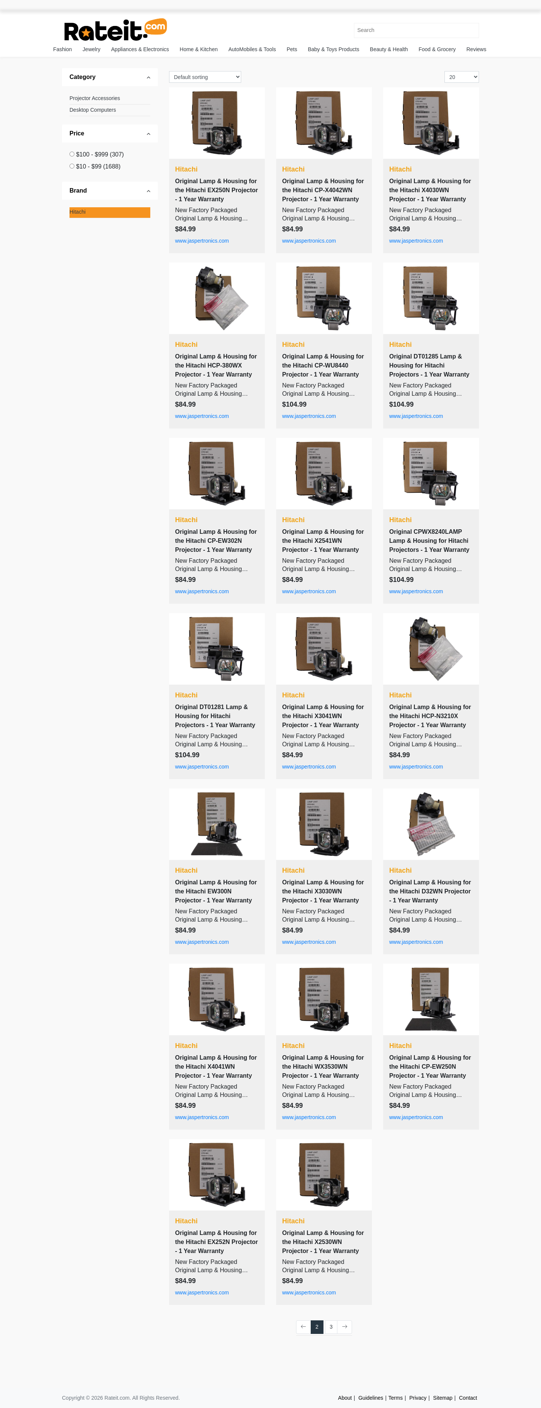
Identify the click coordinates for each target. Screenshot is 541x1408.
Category (82, 77)
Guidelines (370, 1398)
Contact (468, 1398)
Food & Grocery (437, 49)
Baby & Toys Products (333, 49)
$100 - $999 (100, 154)
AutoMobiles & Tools (252, 49)
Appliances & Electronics (140, 49)
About (345, 1398)
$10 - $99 (98, 166)
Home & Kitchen (199, 49)
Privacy (417, 1398)
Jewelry (91, 49)
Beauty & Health (389, 49)
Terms (395, 1398)
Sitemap (442, 1398)
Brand (78, 190)
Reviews (477, 49)
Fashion (62, 49)
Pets (292, 49)
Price (77, 133)
